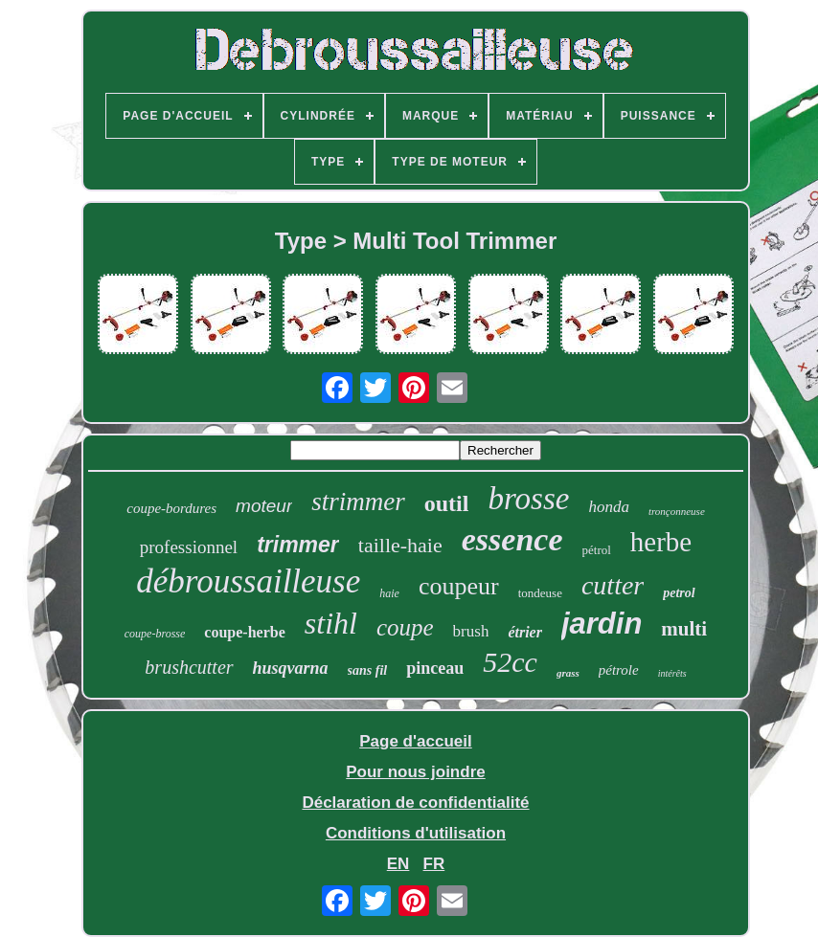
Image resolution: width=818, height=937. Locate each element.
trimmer (298, 544)
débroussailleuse (248, 581)
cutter (612, 585)
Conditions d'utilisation (416, 833)
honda (608, 507)
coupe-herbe (244, 632)
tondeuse (540, 593)
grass (568, 673)
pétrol (596, 550)
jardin (601, 623)
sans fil (368, 670)
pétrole (619, 670)
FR (434, 864)
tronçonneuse (676, 511)
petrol (678, 593)
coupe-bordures (171, 508)
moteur (264, 506)
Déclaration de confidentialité (415, 802)
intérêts (672, 673)
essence (512, 539)
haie (389, 593)
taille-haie (400, 545)
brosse (528, 498)
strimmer (358, 501)
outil (446, 503)
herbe (661, 541)
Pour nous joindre (415, 772)
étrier (525, 632)
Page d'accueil (415, 741)
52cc (510, 662)
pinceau (435, 668)
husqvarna (291, 668)
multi (684, 628)
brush (471, 631)
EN (398, 864)
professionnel (189, 547)
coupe (405, 627)
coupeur (459, 586)
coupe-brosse (155, 633)
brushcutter (189, 667)
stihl (331, 623)
